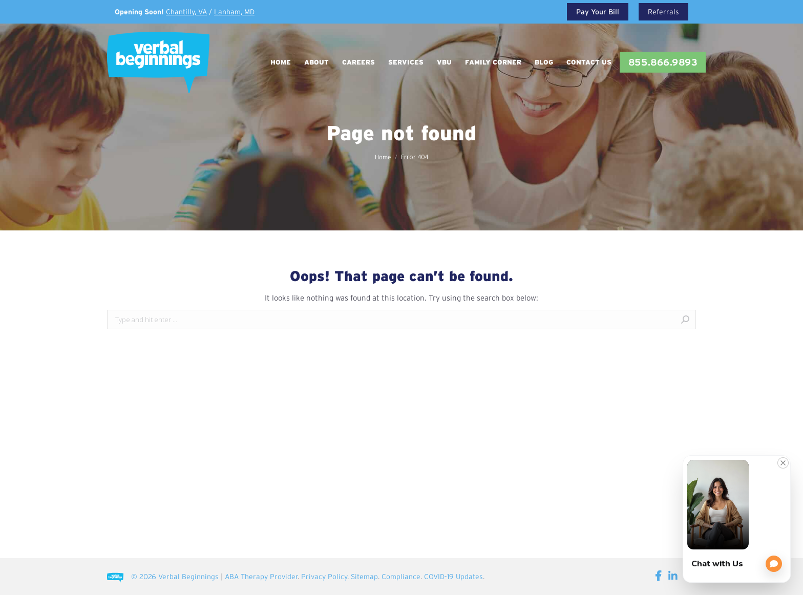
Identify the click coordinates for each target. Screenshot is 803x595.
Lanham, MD (234, 12)
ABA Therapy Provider (261, 576)
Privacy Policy (324, 576)
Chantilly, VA (186, 12)
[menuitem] (280, 62)
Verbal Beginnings (188, 576)
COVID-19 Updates (453, 576)
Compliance (401, 576)
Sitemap (364, 576)
